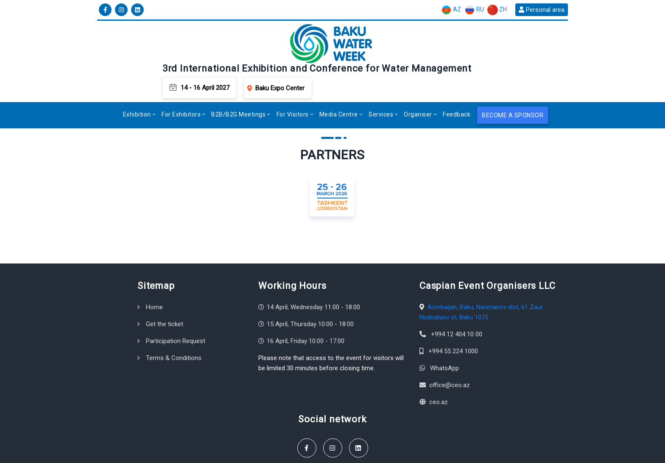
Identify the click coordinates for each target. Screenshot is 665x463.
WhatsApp (444, 332)
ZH (497, 10)
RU (474, 10)
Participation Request (175, 305)
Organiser (418, 78)
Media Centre (338, 78)
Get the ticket (164, 288)
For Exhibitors (181, 78)
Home (154, 271)
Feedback (456, 78)
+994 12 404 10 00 (456, 298)
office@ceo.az (449, 349)
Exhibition (137, 78)
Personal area (541, 10)
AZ (451, 10)
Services (381, 78)
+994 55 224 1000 (453, 315)
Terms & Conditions (173, 322)
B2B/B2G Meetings (238, 78)
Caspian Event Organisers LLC (170, 452)
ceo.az (438, 366)
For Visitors (293, 78)
